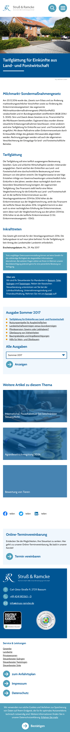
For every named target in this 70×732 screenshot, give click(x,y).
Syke (58, 280)
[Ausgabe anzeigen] (18, 364)
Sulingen (10, 283)
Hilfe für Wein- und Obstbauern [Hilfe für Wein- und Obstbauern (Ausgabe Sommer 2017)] (24, 339)
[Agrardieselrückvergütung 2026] (35, 444)
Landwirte (8, 652)
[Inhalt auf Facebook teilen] (11, 513)
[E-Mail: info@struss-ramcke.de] (20, 603)
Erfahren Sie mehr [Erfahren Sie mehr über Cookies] (49, 717)
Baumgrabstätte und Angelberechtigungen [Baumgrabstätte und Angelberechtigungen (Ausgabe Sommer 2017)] (29, 335)
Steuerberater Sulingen (14, 658)
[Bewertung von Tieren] (35, 481)
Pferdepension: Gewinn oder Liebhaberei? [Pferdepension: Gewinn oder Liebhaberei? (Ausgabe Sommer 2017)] (29, 329)
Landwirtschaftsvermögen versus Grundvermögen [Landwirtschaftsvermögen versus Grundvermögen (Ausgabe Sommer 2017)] (33, 325)
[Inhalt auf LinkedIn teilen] (43, 513)
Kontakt (48, 293)
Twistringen (24, 283)
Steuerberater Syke (12, 665)
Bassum (51, 280)
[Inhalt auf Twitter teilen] (27, 513)
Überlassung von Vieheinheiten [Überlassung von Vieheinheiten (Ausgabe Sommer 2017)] (24, 332)
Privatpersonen (10, 655)
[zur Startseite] (18, 8)
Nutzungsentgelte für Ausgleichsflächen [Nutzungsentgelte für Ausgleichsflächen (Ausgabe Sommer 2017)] (28, 322)
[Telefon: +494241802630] (19, 596)
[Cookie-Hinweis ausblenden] (35, 726)
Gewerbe (7, 648)
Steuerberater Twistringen (15, 662)
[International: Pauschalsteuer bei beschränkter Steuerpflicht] (35, 406)
